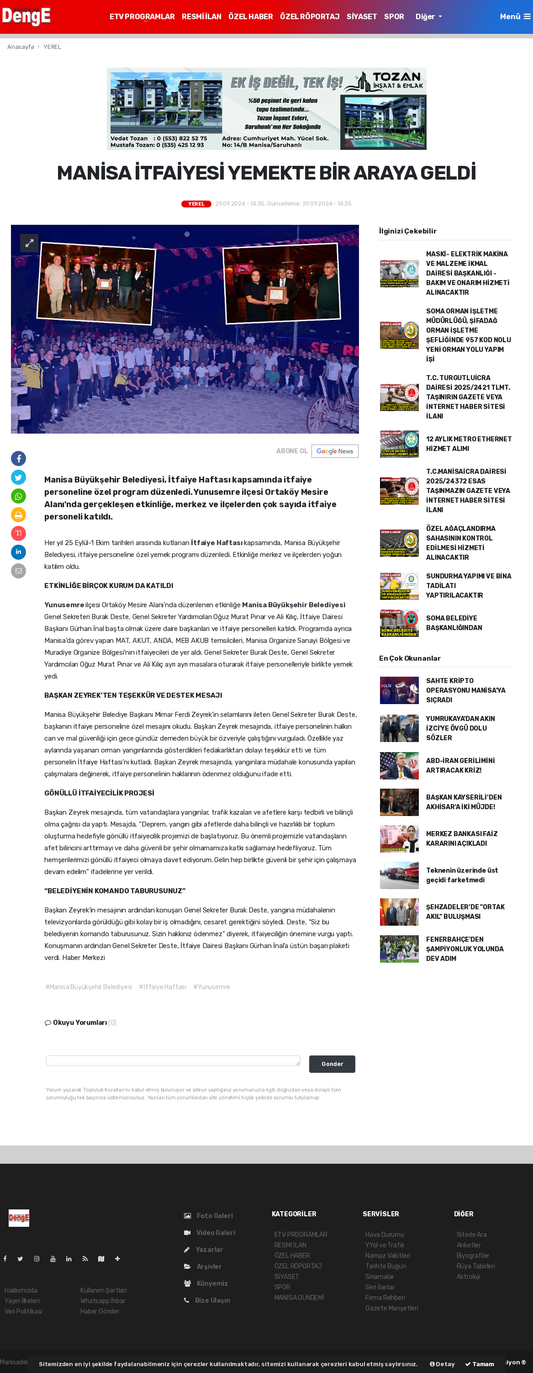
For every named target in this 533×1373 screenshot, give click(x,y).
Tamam (479, 1364)
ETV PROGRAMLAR (142, 16)
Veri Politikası (23, 1311)
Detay (442, 1364)
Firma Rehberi (385, 1298)
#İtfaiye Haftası (162, 987)
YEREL (52, 46)
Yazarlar (203, 1250)
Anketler (469, 1245)
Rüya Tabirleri (476, 1266)
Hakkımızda (21, 1290)
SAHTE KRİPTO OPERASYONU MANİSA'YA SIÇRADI (465, 690)
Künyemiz (206, 1284)
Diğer (426, 16)
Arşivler (203, 1267)
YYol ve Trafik (384, 1245)
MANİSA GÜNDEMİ (299, 1298)
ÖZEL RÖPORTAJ (309, 16)
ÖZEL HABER (250, 16)
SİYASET (362, 16)
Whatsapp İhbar (102, 1301)
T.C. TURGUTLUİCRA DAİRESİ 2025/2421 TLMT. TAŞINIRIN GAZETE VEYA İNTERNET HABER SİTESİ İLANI (468, 397)
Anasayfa (21, 46)
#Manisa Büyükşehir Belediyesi (88, 987)
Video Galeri (209, 1233)
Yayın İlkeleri (22, 1301)
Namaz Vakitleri (387, 1256)
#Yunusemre (211, 987)
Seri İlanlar (380, 1287)
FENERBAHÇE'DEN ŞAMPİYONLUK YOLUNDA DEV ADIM (464, 949)
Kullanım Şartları (103, 1290)
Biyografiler (473, 1256)
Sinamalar (379, 1277)
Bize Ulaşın (207, 1300)
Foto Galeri (208, 1216)
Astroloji (468, 1277)
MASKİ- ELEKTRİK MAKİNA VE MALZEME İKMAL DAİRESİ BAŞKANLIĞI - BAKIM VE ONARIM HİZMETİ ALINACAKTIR (468, 273)
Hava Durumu (384, 1235)
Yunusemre (64, 605)
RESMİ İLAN (201, 16)
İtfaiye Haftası (217, 543)
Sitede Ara (472, 1235)
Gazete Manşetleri (391, 1308)
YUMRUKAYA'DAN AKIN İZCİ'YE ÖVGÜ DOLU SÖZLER (460, 728)
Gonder (332, 1063)
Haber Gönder (100, 1311)
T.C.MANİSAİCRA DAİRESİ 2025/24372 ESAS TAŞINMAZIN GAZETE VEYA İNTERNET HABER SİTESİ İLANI (468, 491)
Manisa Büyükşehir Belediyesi (294, 605)
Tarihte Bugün (385, 1266)
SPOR (394, 16)
